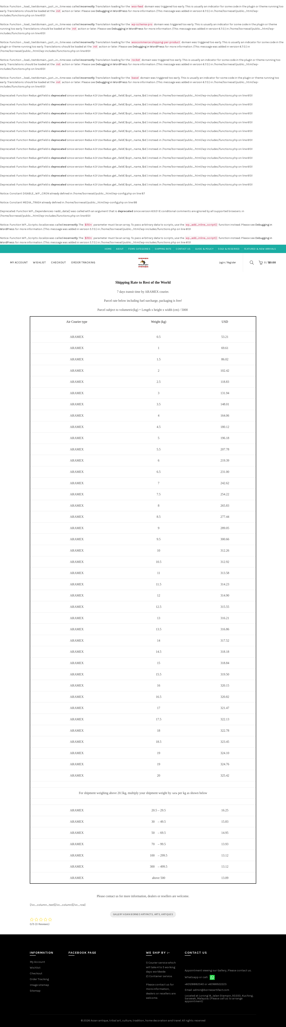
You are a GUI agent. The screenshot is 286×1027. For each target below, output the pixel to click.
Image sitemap (39, 985)
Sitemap (35, 990)
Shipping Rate (163, 248)
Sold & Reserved (229, 248)
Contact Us (183, 248)
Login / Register (227, 262)
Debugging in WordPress (112, 11)
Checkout (58, 262)
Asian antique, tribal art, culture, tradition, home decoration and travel (136, 1020)
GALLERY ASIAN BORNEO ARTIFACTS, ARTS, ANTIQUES (143, 914)
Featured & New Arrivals (260, 248)
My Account (19, 262)
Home (108, 248)
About (120, 248)
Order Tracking (83, 262)
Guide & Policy (204, 248)
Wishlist (39, 262)
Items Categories (139, 248)
